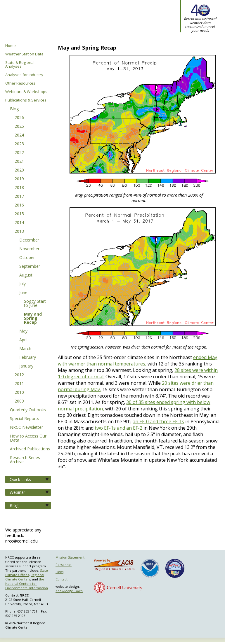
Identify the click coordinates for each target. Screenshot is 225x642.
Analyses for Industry (24, 75)
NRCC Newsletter (26, 427)
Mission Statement (70, 557)
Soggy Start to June (35, 303)
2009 (19, 401)
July (22, 284)
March (25, 349)
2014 (19, 223)
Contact (62, 579)
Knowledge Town (69, 591)
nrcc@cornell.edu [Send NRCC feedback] (21, 541)
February (27, 357)
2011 (19, 384)
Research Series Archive (25, 460)
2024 (19, 135)
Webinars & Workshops (26, 92)
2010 (19, 392)
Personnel (64, 564)
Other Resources (20, 83)
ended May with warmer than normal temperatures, (137, 360)
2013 (19, 231)
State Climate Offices (26, 572)
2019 (19, 179)
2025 (19, 126)
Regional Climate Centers (24, 577)
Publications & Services (25, 100)
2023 (19, 144)
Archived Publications (30, 449)
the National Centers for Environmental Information (26, 583)
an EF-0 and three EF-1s (158, 421)
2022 (19, 153)
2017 (19, 196)
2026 (19, 118)
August (25, 275)
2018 (19, 188)
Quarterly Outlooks (28, 410)
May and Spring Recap (33, 318)
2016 (19, 205)
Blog (14, 109)
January (26, 366)
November (29, 249)
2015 (19, 214)
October (27, 258)
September (29, 266)
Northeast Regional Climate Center (71, 22)
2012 (19, 375)
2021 (19, 161)
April (23, 340)
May (23, 331)
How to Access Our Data (28, 438)
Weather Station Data (24, 54)
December (29, 240)
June (23, 293)
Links (59, 572)
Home (10, 46)
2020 (19, 170)
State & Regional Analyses (19, 64)
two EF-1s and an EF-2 (118, 428)
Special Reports (24, 419)
